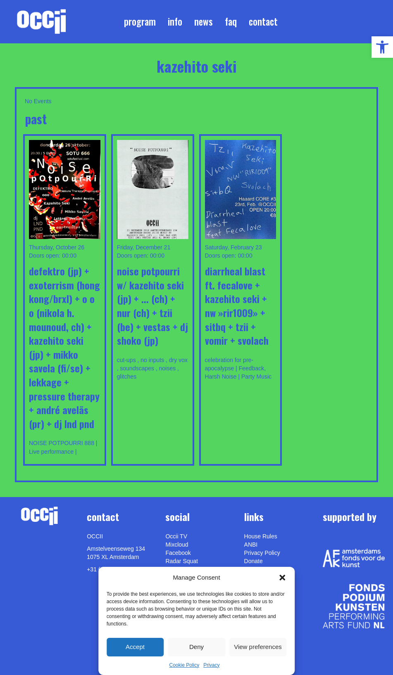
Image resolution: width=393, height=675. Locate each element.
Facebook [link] (178, 552)
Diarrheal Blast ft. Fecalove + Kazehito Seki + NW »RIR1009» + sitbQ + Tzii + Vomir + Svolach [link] (237, 305)
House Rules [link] (260, 536)
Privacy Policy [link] (262, 552)
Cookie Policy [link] (184, 665)
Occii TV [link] (176, 536)
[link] (382, 47)
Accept (135, 646)
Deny (196, 646)
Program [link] (140, 21)
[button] (282, 577)
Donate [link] (253, 561)
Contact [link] (263, 21)
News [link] (203, 21)
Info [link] (175, 21)
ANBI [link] (251, 544)
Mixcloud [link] (176, 544)
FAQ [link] (231, 21)
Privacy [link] (211, 665)
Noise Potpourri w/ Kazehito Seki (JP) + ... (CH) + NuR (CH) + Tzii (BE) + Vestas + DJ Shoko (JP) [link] (152, 305)
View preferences (258, 646)
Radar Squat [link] (181, 561)
